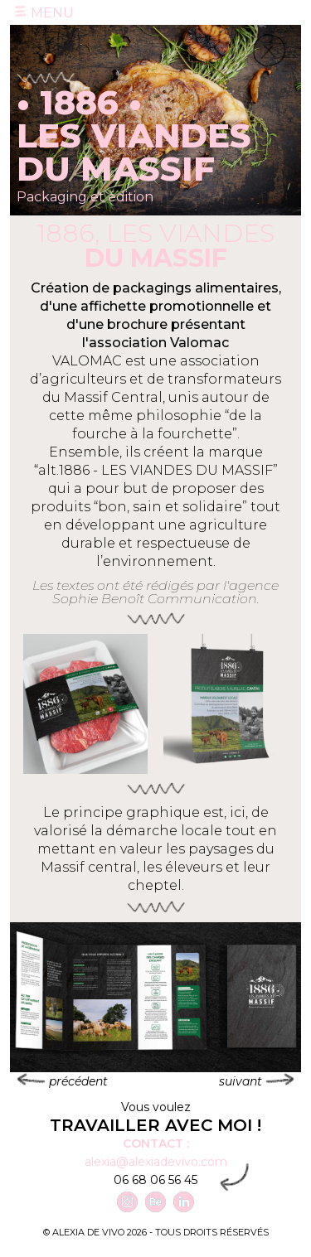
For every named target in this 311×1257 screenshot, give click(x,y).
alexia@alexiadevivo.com (156, 1161)
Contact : (156, 1143)
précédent (62, 1081)
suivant (256, 1081)
